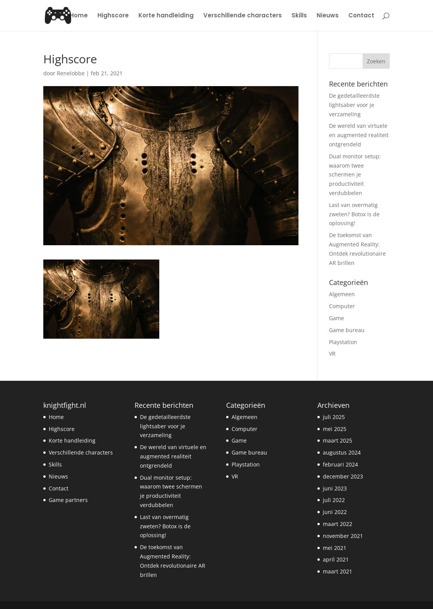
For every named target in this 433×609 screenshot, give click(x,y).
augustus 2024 (342, 452)
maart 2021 (337, 571)
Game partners (68, 500)
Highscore (113, 16)
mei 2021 (334, 547)
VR (332, 353)
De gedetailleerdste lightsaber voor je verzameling (354, 105)
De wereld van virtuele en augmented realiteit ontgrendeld (359, 135)
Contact (361, 16)
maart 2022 (337, 524)
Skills (299, 16)
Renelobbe (71, 73)
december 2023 (343, 476)
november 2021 (343, 535)
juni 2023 (335, 488)
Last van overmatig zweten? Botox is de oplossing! (354, 214)
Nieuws (328, 16)
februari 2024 (340, 464)
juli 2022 (334, 500)
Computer (342, 306)
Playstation (343, 342)
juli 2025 (334, 417)
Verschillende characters (242, 16)
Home (79, 16)
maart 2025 (337, 440)
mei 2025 (334, 429)
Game (336, 318)
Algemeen (342, 294)
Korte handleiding (166, 16)
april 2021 (336, 559)
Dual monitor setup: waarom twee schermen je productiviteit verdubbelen (355, 175)
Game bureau (347, 330)
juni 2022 (335, 512)
